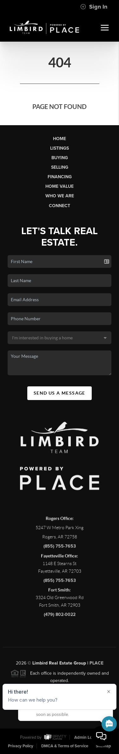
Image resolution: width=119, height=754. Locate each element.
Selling (59, 167)
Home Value (59, 186)
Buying (59, 157)
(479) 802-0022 (60, 616)
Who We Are (59, 196)
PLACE (96, 665)
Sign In (93, 6)
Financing (60, 177)
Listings (59, 148)
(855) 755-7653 (59, 548)
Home (59, 138)
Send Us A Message (59, 393)
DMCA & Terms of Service (64, 746)
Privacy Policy (20, 746)
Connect (59, 205)
